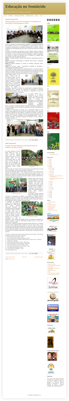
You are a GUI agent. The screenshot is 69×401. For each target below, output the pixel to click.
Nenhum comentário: (24, 139)
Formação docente (51, 207)
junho (50, 182)
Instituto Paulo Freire (51, 270)
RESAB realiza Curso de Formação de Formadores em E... (56, 176)
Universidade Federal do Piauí (53, 274)
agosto (50, 174)
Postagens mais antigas (38, 256)
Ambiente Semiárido (51, 202)
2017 (49, 163)
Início (5, 15)
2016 (49, 165)
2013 (49, 192)
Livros (41, 15)
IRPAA (49, 271)
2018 (49, 162)
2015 (49, 166)
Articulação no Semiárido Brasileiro (54, 265)
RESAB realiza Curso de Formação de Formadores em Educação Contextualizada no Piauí (23, 22)
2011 (49, 195)
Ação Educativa (51, 266)
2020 (49, 159)
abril (50, 185)
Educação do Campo (52, 204)
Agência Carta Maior (51, 264)
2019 (49, 160)
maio (50, 184)
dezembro (51, 168)
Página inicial (24, 256)
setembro (51, 172)
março (50, 187)
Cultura (49, 203)
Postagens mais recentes (10, 256)
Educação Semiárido (51, 206)
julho (50, 181)
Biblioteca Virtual (29, 15)
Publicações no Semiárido (52, 210)
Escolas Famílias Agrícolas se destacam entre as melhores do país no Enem (21, 146)
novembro (51, 169)
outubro (50, 171)
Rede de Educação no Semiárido (54, 273)
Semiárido (10, 15)
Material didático (51, 208)
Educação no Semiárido (25, 6)
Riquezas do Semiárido (19, 15)
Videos (36, 15)
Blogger (39, 395)
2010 (49, 197)
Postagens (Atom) (11, 258)
